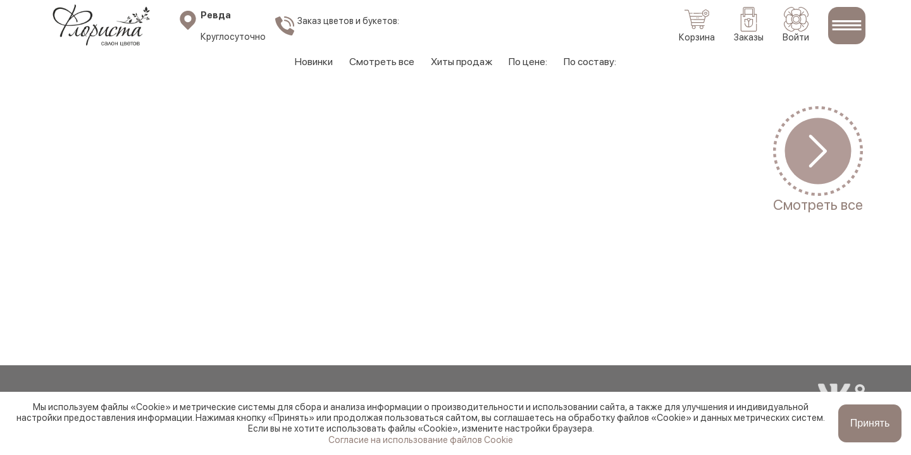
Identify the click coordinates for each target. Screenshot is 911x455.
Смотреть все (381, 62)
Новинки (314, 62)
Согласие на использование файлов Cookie (420, 439)
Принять (870, 423)
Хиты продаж (461, 62)
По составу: (590, 62)
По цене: (528, 62)
